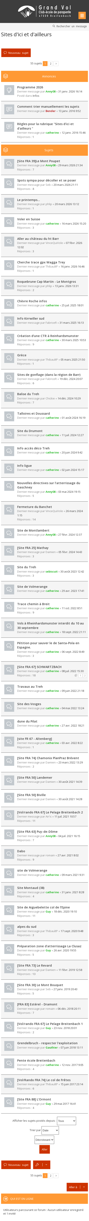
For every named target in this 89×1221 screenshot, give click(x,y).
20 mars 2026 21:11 (66, 185)
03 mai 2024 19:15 (69, 492)
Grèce (21, 355)
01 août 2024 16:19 (73, 418)
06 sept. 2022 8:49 (73, 652)
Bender (51, 111)
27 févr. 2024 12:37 (70, 534)
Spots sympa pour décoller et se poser (46, 180)
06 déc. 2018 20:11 (69, 1009)
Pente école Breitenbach (36, 1060)
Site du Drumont (30, 431)
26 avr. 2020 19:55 (65, 950)
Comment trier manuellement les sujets (48, 106)
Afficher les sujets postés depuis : (44, 1121)
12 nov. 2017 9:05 (72, 1065)
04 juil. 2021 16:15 (69, 836)
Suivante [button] (56, 63)
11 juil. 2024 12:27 (73, 435)
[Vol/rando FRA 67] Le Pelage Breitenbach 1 (50, 1024)
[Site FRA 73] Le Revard (34, 965)
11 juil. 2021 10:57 (65, 816)
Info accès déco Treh (33, 448)
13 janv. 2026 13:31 (67, 286)
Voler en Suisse (28, 219)
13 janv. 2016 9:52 (69, 111)
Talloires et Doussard (33, 413)
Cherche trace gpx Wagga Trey (41, 262)
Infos (36, 96)
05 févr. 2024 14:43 (70, 552)
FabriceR (51, 323)
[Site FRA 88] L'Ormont (34, 1099)
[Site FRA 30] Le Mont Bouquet (40, 985)
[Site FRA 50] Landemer (34, 777)
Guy (48, 911)
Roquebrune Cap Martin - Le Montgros (46, 282)
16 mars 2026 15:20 (74, 223)
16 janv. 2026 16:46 (72, 266)
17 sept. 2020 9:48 (72, 931)
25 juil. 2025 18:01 (73, 305)
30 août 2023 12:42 (72, 571)
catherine (52, 132)
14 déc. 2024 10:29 (69, 398)
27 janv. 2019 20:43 (65, 989)
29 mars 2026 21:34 (70, 165)
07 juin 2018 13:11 (72, 1047)
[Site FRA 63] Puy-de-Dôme (37, 832)
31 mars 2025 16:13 (72, 323)
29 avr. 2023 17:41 (73, 591)
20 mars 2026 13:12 (67, 204)
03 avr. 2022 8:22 (72, 743)
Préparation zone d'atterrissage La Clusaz (49, 946)
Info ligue (24, 466)
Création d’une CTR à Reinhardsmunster (48, 336)
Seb (48, 185)
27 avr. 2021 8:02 (68, 855)
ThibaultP (52, 266)
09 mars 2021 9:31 (73, 875)
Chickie (50, 398)
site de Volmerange (32, 870)
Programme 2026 (30, 87)
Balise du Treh (28, 394)
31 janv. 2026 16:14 (70, 91)
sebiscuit (52, 571)
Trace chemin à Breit (33, 604)
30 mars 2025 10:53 (74, 340)
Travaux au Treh (30, 687)
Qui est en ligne (22, 1199)
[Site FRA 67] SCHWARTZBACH (39, 667)
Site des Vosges (29, 704)
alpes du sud (26, 927)
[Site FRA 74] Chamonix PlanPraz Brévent (48, 758)
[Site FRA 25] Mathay (33, 548)
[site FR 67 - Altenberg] (34, 739)
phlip (49, 204)
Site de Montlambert (33, 530)
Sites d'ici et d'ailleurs (26, 34)
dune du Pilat (27, 721)
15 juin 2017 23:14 (72, 1084)
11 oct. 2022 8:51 (72, 608)
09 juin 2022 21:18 (73, 691)
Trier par (44, 1130)
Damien (51, 552)
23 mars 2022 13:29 (70, 762)
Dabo (21, 851)
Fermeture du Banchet (34, 507)
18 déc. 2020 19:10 (65, 911)
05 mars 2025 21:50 (73, 359)
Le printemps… (28, 200)
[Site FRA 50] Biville (31, 795)
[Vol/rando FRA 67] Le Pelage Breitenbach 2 (50, 812)
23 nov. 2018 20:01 (65, 1028)
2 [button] (50, 63)
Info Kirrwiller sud (30, 318)
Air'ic (49, 816)
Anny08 (50, 91)
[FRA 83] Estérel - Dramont (37, 1004)
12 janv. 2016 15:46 (74, 132)
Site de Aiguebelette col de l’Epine (43, 907)
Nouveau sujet (18, 52)
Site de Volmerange (32, 587)
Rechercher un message (72, 26)
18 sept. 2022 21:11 (74, 632)
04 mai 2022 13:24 (73, 708)
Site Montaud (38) (30, 888)
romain (50, 855)
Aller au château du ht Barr (38, 239)
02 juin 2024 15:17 (73, 470)
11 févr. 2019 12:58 (70, 970)
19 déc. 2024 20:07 (71, 379)
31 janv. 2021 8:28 (73, 892)
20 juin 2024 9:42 (72, 452)
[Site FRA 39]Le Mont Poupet (38, 161)
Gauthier (52, 1047)
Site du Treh (26, 567)
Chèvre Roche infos (32, 301)
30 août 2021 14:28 (70, 799)
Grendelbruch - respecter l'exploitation (47, 1043)
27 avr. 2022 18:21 (73, 725)
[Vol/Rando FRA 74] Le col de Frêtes (44, 1080)
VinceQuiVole (54, 243)
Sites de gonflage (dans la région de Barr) (48, 375)
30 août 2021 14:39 (70, 782)
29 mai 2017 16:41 (65, 1104)
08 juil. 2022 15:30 (73, 671)
